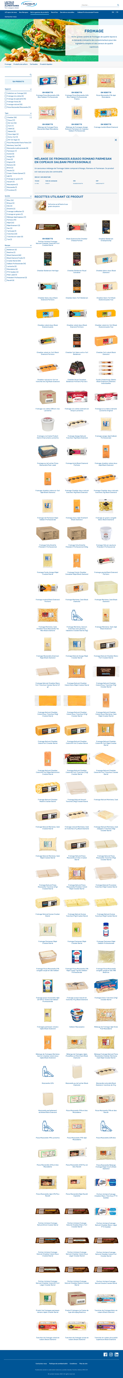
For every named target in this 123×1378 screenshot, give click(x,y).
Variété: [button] (7, 196)
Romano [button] (11, 165)
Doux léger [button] (13, 134)
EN (113, 12)
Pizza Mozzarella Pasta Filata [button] (19, 143)
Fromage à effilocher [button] (15, 211)
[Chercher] (118, 5)
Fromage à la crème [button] (15, 96)
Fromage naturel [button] (14, 104)
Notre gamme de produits (39, 12)
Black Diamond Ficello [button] (16, 258)
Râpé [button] (10, 223)
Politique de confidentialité (58, 1364)
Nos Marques (23, 12)
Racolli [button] (10, 280)
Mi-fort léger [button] (14, 140)
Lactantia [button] (11, 266)
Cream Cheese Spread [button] (16, 173)
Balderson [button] (12, 250)
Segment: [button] (8, 89)
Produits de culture (21, 64)
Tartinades (34, 64)
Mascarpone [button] (12, 184)
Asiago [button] (10, 157)
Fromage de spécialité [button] (16, 99)
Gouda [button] (10, 170)
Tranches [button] (12, 234)
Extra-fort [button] (13, 137)
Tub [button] (9, 239)
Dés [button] (9, 206)
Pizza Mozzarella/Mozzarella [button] (19, 107)
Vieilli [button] (11, 129)
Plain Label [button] (12, 275)
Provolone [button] (11, 190)
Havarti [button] (10, 182)
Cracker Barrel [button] (14, 261)
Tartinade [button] (11, 231)
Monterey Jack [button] (14, 145)
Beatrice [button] (11, 252)
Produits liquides (46, 64)
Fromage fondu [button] (14, 102)
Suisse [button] (10, 154)
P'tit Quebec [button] (12, 272)
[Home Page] (33, 5)
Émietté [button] (11, 209)
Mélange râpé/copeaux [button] (16, 217)
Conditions (73, 1364)
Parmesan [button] (12, 151)
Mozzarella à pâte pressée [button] (17, 148)
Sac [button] (9, 228)
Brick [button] (10, 168)
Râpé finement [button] (13, 225)
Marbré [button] (11, 131)
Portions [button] (11, 220)
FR (117, 12)
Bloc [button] (10, 200)
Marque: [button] (7, 245)
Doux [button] (11, 120)
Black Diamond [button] (14, 255)
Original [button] (11, 162)
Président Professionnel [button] (17, 278)
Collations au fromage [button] (17, 93)
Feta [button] (10, 159)
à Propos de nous (11, 12)
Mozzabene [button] (12, 269)
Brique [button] (10, 203)
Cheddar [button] (19, 117)
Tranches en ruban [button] (15, 237)
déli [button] (9, 176)
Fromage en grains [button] (15, 179)
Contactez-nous (11, 17)
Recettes (54, 12)
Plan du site (83, 1364)
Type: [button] (6, 113)
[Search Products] (100, 5)
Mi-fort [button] (12, 123)
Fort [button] (11, 126)
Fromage (8, 64)
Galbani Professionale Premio (87, 12)
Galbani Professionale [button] (16, 264)
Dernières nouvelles (67, 12)
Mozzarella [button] (12, 187)
